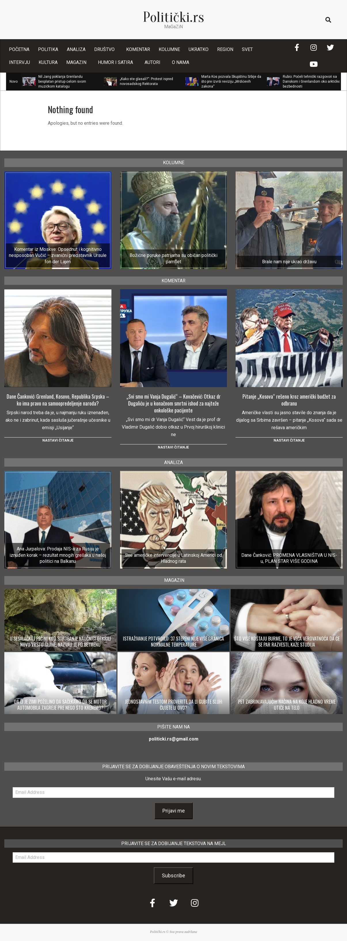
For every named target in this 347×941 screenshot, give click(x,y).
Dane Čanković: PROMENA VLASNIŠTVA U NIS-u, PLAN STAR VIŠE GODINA (289, 558)
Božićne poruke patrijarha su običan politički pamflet (173, 258)
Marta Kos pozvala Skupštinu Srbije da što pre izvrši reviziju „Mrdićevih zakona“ (231, 81)
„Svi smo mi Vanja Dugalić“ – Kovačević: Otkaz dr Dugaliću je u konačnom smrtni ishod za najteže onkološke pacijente (173, 403)
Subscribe (173, 875)
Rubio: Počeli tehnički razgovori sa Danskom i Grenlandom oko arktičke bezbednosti (311, 81)
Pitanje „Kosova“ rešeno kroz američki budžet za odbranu (289, 400)
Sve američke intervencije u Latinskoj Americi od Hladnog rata (173, 558)
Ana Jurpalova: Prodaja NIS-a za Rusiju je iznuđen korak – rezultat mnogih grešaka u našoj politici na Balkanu (58, 555)
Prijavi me (173, 811)
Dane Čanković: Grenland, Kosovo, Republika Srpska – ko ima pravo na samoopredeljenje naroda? (58, 400)
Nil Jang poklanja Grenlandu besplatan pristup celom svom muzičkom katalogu (62, 81)
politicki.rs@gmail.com (173, 739)
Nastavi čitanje (57, 440)
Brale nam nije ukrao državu (289, 261)
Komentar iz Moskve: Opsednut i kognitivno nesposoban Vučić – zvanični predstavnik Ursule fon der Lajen (58, 255)
